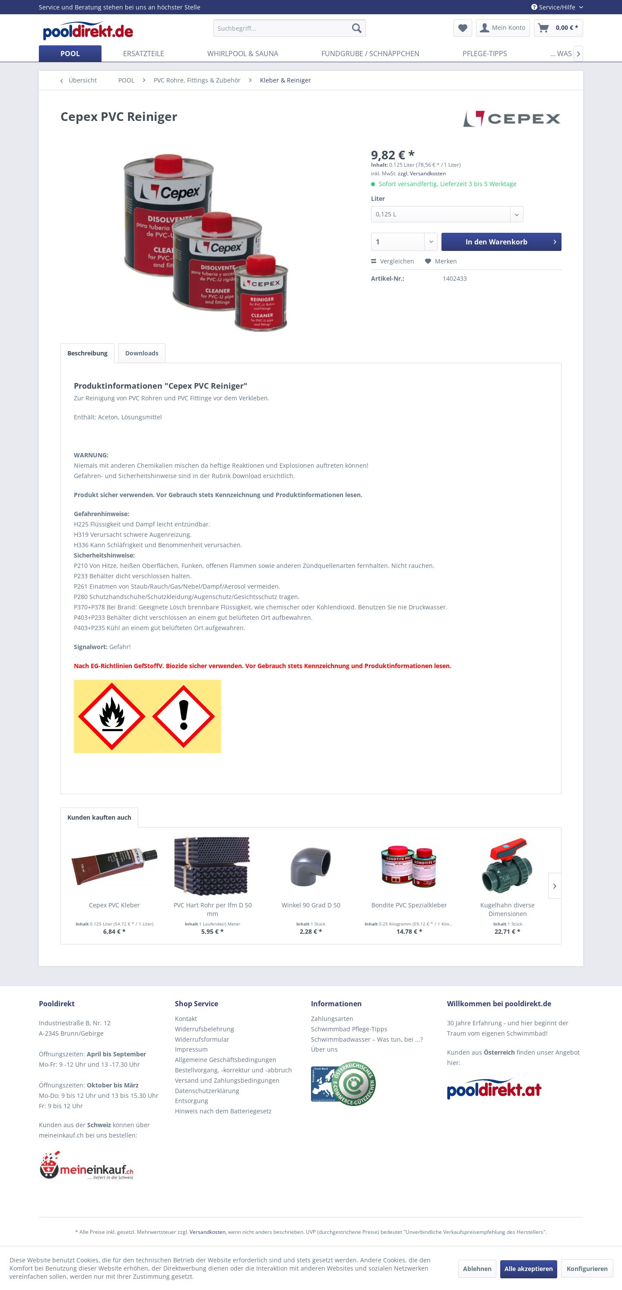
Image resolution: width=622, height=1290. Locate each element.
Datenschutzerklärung (207, 1091)
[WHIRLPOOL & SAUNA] (243, 53)
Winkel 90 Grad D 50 (311, 905)
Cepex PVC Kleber (114, 905)
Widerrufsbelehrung (204, 1029)
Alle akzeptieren (529, 1269)
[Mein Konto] (503, 28)
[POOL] (70, 53)
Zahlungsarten (332, 1018)
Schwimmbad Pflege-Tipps (349, 1029)
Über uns (324, 1049)
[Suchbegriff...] (289, 28)
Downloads (142, 353)
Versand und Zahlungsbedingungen (227, 1080)
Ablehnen (477, 1269)
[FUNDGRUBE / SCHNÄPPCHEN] (370, 53)
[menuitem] (289, 28)
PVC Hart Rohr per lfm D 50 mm (213, 909)
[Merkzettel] (463, 28)
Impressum (191, 1049)
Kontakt (186, 1018)
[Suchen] (357, 28)
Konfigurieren (587, 1269)
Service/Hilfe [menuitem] (554, 7)
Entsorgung (191, 1101)
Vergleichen (392, 261)
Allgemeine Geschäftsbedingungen (225, 1059)
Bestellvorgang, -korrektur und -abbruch (233, 1070)
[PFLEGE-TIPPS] (485, 53)
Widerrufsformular (202, 1039)
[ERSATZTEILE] (144, 53)
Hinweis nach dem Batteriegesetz (223, 1111)
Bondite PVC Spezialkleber (409, 905)
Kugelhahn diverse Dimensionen (507, 909)
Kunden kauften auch (99, 817)
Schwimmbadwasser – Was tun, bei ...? (367, 1039)
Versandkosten (207, 1232)
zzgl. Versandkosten (422, 173)
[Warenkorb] (558, 28)
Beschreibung (87, 353)
